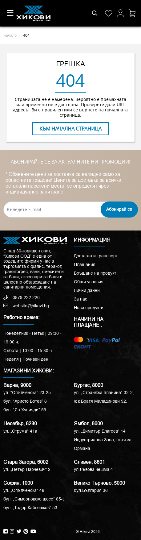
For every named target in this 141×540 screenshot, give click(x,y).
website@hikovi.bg (26, 306)
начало (10, 35)
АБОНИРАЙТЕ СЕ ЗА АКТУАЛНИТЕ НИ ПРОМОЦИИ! (70, 162)
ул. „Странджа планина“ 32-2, (104, 392)
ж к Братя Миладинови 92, (100, 401)
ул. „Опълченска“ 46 (23, 490)
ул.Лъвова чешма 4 (93, 469)
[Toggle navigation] (10, 13)
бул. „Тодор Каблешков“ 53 (30, 508)
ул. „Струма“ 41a (20, 431)
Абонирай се (119, 209)
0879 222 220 (21, 297)
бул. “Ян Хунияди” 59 (24, 410)
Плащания (84, 264)
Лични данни (87, 290)
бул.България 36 (91, 490)
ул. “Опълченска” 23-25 (27, 392)
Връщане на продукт (95, 273)
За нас (80, 299)
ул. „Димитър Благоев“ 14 (100, 431)
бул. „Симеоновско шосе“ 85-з (33, 499)
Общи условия (88, 282)
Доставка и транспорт (96, 256)
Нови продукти (88, 308)
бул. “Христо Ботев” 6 (25, 401)
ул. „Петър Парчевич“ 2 (26, 469)
